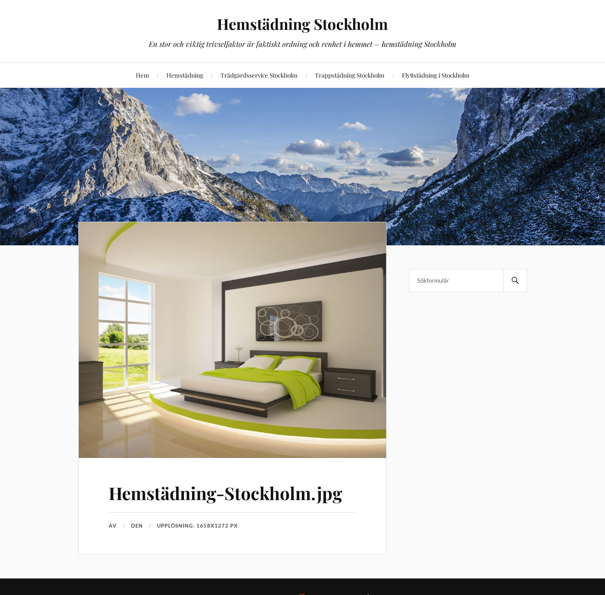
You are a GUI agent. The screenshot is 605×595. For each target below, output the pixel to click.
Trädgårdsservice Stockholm (259, 75)
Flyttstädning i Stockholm (436, 75)
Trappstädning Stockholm (350, 75)
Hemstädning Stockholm (302, 24)
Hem (142, 75)
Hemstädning (185, 75)
